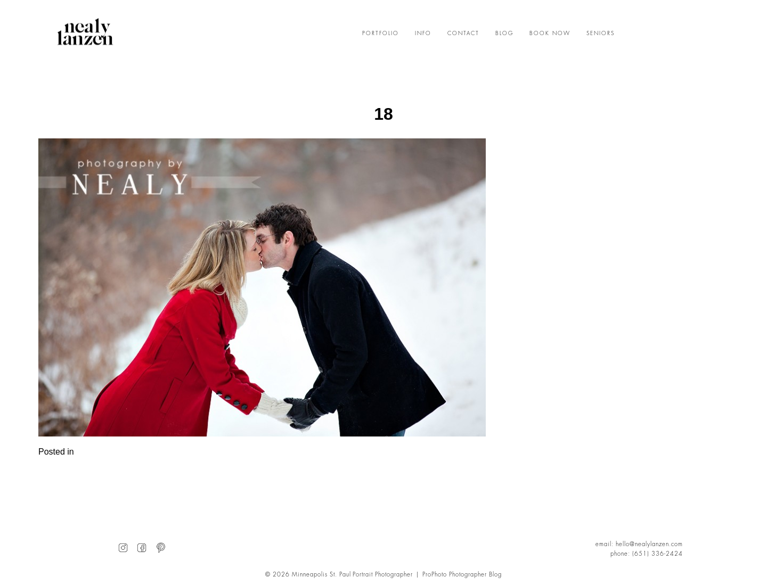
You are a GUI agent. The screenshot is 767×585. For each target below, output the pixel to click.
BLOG (504, 33)
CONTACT (463, 33)
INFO (423, 33)
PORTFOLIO (380, 33)
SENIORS (600, 33)
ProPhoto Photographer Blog (462, 575)
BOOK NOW (549, 33)
